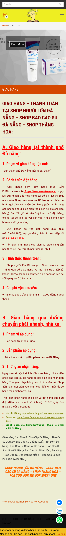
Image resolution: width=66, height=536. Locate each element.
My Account (41, 501)
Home (5, 26)
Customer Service (22, 501)
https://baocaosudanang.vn (40, 191)
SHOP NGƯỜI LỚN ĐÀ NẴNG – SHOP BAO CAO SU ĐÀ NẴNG (33, 470)
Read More (17, 44)
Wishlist (7, 501)
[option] (33, 57)
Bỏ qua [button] (61, 534)
